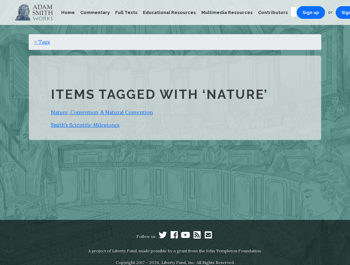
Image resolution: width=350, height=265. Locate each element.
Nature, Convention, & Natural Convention (102, 112)
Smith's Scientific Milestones (85, 125)
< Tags (42, 42)
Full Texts (126, 12)
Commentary (95, 12)
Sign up (310, 12)
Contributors (273, 12)
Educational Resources (169, 12)
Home (68, 12)
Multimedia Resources (227, 12)
